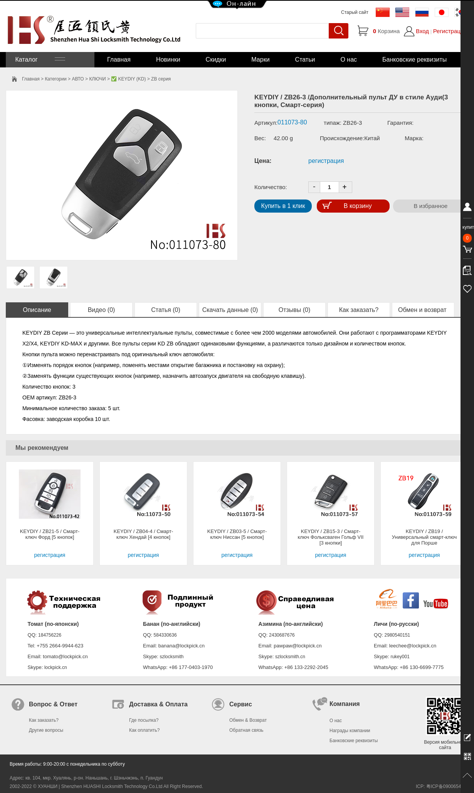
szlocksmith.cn (290, 656)
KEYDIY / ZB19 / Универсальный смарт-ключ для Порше (424, 537)
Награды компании (349, 730)
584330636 (165, 635)
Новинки (168, 59)
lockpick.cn (55, 667)
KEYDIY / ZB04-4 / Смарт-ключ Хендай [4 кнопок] (143, 534)
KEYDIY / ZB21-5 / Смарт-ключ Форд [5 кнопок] (50, 534)
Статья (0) (165, 310)
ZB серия (161, 79)
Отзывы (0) (295, 310)
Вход (422, 31)
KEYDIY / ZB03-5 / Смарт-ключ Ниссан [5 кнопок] (237, 534)
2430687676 (282, 635)
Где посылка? (143, 720)
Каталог (39, 59)
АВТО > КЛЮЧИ (89, 79)
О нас (348, 59)
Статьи (305, 59)
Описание (37, 310)
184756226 (49, 635)
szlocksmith (171, 656)
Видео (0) (101, 310)
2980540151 (397, 635)
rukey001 (399, 656)
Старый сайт (354, 12)
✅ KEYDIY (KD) (128, 79)
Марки (260, 59)
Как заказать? (358, 310)
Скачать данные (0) (230, 310)
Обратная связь (246, 730)
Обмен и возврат (423, 310)
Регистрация (450, 31)
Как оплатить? (144, 730)
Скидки (216, 59)
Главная (119, 59)
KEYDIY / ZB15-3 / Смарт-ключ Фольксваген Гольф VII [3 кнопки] (331, 537)
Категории (55, 79)
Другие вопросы (46, 730)
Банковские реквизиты (414, 59)
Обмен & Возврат (248, 720)
